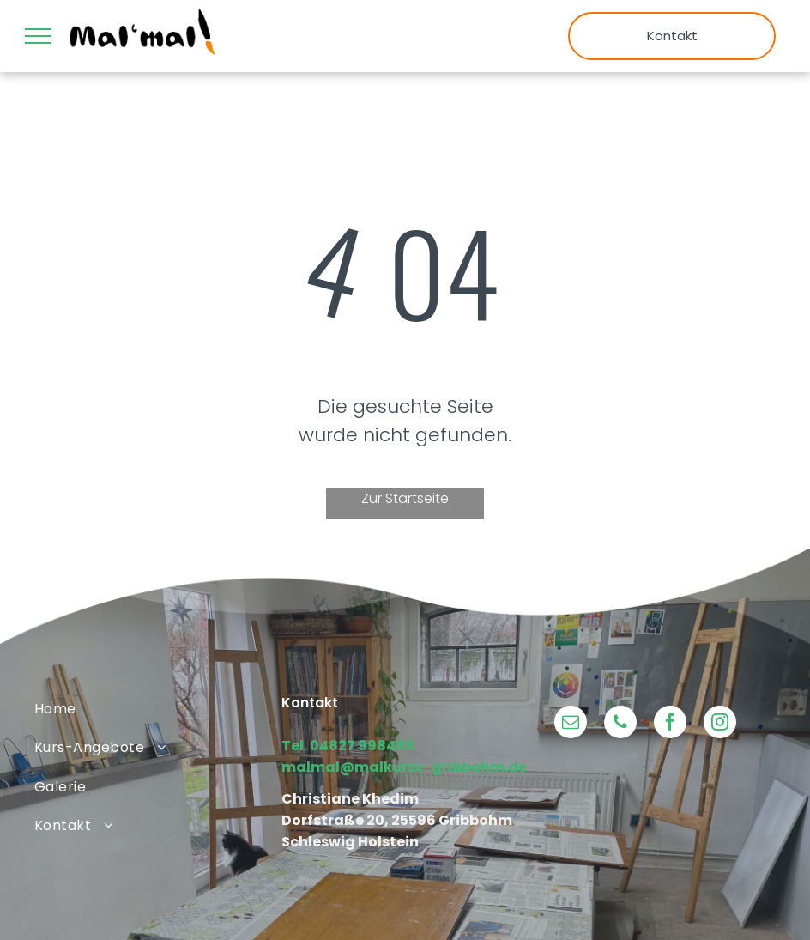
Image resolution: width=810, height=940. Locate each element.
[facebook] (670, 724)
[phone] (620, 724)
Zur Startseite (405, 498)
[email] (570, 724)
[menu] (37, 36)
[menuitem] (157, 708)
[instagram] (720, 724)
